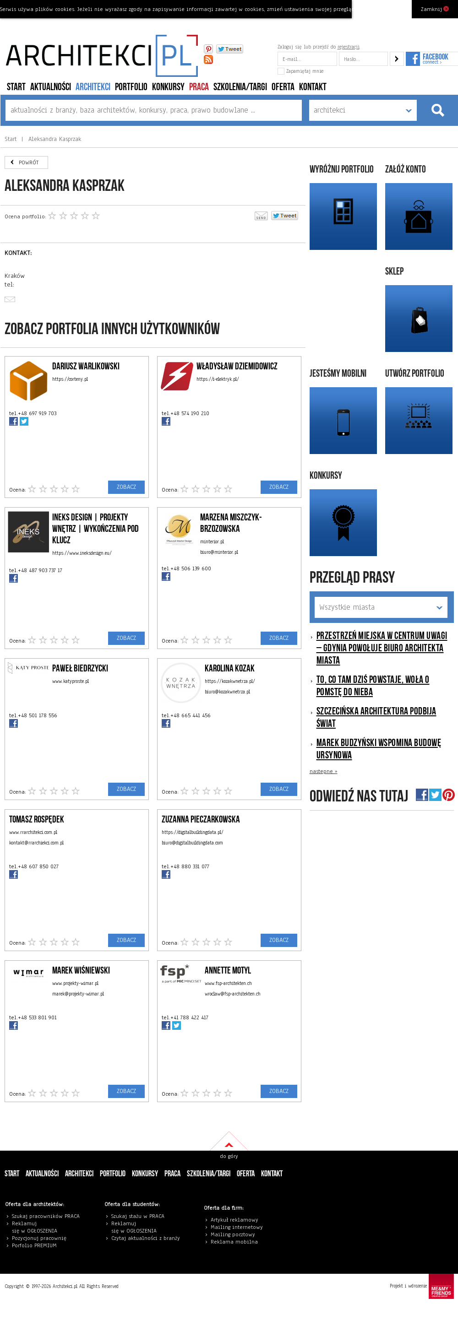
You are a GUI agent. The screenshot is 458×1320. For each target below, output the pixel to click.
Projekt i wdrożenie (422, 1286)
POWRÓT (28, 162)
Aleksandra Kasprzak (53, 139)
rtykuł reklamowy (236, 1219)
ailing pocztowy (235, 1234)
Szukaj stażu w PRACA (137, 1216)
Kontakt (313, 87)
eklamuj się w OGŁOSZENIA (34, 1227)
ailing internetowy (239, 1227)
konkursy (168, 87)
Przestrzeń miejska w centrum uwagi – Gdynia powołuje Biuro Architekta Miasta (381, 648)
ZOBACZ (126, 487)
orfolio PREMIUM (37, 1245)
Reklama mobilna (234, 1241)
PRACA (199, 87)
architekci (93, 87)
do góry (229, 1156)
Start (16, 87)
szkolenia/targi (240, 87)
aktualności (50, 87)
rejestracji (349, 46)
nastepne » (324, 771)
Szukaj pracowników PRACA (46, 1216)
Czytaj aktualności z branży (145, 1238)
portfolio (131, 87)
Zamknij (435, 8)
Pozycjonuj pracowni (38, 1238)
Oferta (283, 87)
